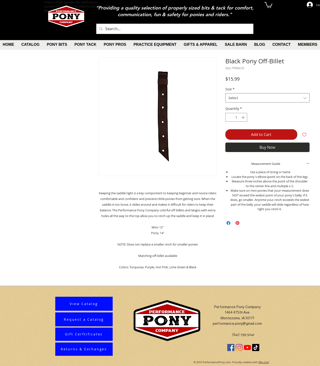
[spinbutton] (236, 117)
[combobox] (267, 97)
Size (230, 89)
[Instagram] (239, 347)
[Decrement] (229, 117)
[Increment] (243, 117)
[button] (268, 4)
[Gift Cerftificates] (84, 334)
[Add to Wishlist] (304, 134)
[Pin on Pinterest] (237, 223)
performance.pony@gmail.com (237, 323)
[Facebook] (230, 347)
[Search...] (174, 29)
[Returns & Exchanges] (84, 349)
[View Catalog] (84, 304)
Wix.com (264, 362)
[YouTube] (247, 347)
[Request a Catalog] (84, 319)
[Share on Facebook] (228, 223)
